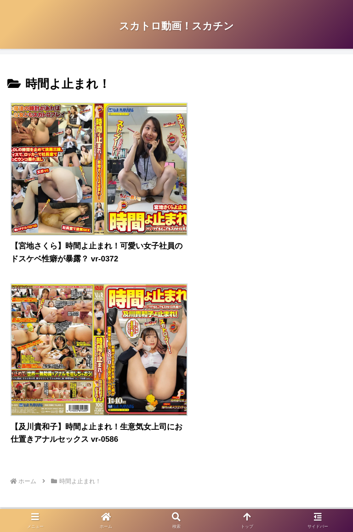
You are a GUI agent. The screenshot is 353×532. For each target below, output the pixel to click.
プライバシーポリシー (92, 469)
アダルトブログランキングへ (59, 395)
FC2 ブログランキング (48, 408)
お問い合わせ (261, 469)
